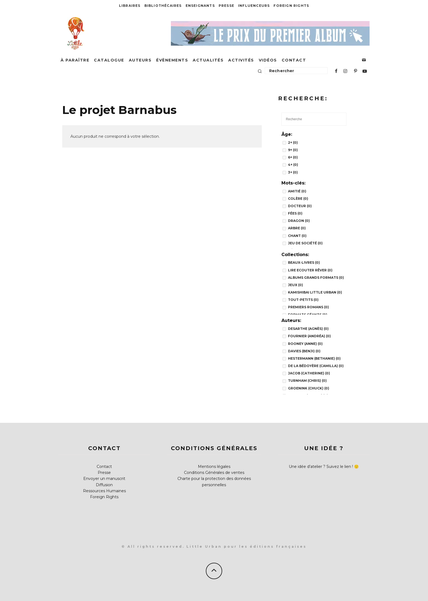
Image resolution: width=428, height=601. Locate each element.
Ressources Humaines (104, 490)
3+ (293, 172)
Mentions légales (214, 466)
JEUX (295, 285)
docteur (300, 206)
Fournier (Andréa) (309, 336)
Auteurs (140, 60)
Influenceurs (254, 6)
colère (298, 199)
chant (297, 236)
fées (295, 213)
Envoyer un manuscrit (104, 478)
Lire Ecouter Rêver (310, 270)
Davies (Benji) (304, 351)
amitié (297, 191)
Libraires (130, 6)
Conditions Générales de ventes (214, 472)
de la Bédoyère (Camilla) (316, 366)
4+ (293, 165)
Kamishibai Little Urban (315, 292)
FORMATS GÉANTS (307, 315)
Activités (241, 60)
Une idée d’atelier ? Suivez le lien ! (321, 466)
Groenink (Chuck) (308, 388)
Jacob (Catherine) (309, 373)
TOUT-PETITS (303, 300)
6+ (293, 157)
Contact (294, 60)
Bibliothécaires (163, 6)
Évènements (172, 60)
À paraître (75, 60)
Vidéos (268, 60)
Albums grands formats (316, 277)
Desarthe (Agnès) (308, 329)
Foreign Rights (291, 6)
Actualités (208, 60)
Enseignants (200, 6)
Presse (226, 6)
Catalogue (109, 60)
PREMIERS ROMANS (308, 307)
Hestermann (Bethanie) (314, 358)
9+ (293, 150)
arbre (297, 228)
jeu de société (305, 243)
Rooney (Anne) (305, 344)
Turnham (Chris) (307, 381)
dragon (299, 221)
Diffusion (104, 484)
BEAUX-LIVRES (304, 262)
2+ (293, 142)
